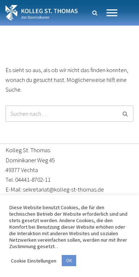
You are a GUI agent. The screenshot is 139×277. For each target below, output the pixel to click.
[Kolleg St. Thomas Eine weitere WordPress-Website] (41, 13)
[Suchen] (94, 13)
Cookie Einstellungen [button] (33, 261)
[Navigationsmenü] (112, 13)
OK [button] (69, 261)
